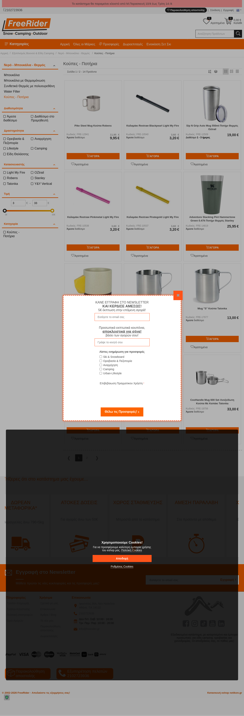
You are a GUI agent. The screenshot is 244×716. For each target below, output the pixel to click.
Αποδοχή (122, 558)
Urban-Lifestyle (112, 373)
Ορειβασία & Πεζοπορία (117, 361)
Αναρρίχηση (110, 365)
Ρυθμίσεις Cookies (122, 566)
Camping (108, 369)
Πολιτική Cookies (131, 550)
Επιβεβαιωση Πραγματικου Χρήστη (121, 383)
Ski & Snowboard (113, 356)
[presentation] (122, 393)
